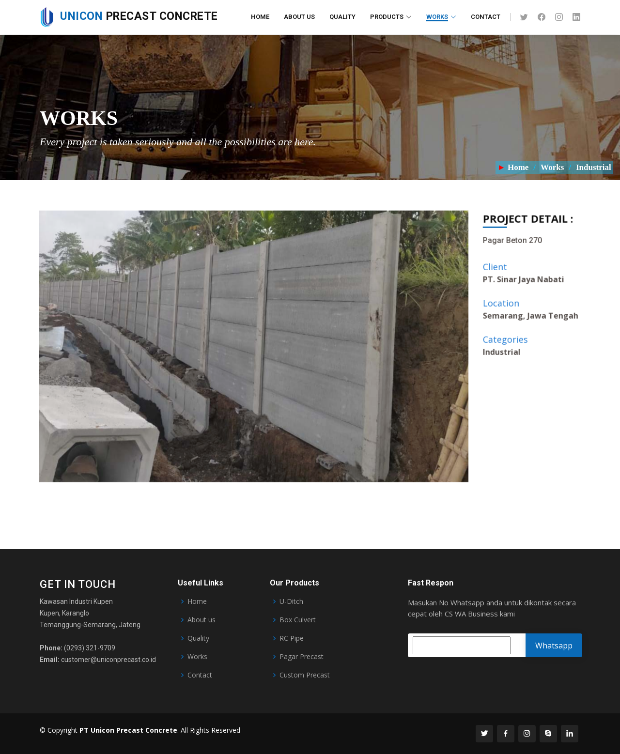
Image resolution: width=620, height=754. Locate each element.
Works (552, 167)
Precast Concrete (129, 16)
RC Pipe (291, 638)
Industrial (594, 167)
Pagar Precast (301, 656)
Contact (485, 16)
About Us (299, 16)
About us (201, 619)
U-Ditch (291, 601)
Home (260, 16)
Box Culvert (297, 619)
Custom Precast (304, 675)
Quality (342, 16)
